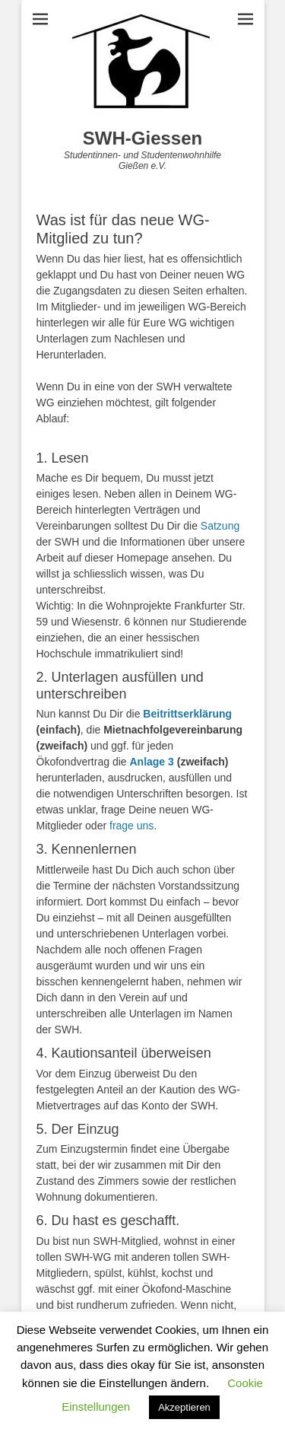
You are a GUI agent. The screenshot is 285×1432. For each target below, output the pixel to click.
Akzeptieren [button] (184, 1407)
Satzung (220, 526)
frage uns (131, 825)
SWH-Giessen (142, 138)
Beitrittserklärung (187, 714)
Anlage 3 (151, 762)
